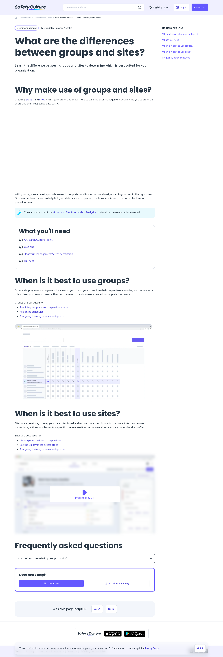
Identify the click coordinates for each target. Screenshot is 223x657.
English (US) (158, 7)
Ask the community (117, 583)
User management (43, 17)
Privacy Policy (152, 648)
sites (42, 99)
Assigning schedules (32, 311)
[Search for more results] (140, 7)
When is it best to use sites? (176, 51)
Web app (29, 247)
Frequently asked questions (176, 57)
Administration (26, 17)
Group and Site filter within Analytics (74, 212)
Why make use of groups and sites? (180, 34)
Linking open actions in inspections (40, 440)
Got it (200, 648)
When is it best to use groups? (177, 45)
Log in (181, 7)
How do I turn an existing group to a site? (84, 558)
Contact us (200, 7)
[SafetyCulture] (30, 7)
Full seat (29, 261)
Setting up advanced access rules (39, 445)
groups (30, 99)
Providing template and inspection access (44, 307)
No (111, 608)
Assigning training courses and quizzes (42, 316)
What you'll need (170, 39)
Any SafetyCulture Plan (38, 239)
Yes (97, 608)
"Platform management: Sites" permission (48, 254)
